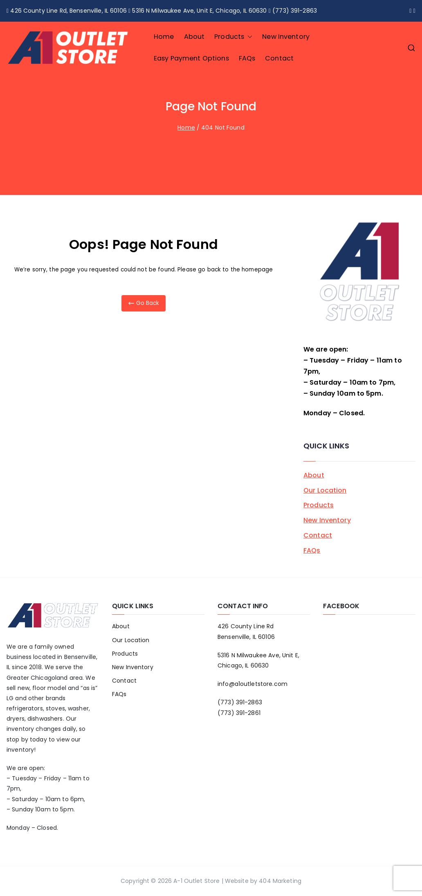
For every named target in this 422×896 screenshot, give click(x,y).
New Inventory (286, 36)
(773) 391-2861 (239, 713)
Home (164, 36)
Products (233, 37)
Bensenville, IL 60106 (246, 637)
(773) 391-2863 (240, 702)
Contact (279, 58)
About (194, 36)
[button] (248, 37)
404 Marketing (280, 881)
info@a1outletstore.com (252, 684)
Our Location (325, 490)
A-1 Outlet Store (196, 881)
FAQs (247, 58)
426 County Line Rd (246, 626)
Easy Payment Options (191, 58)
